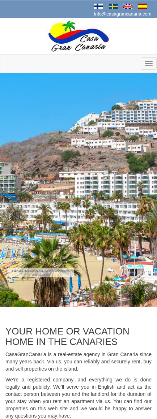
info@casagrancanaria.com (122, 14)
